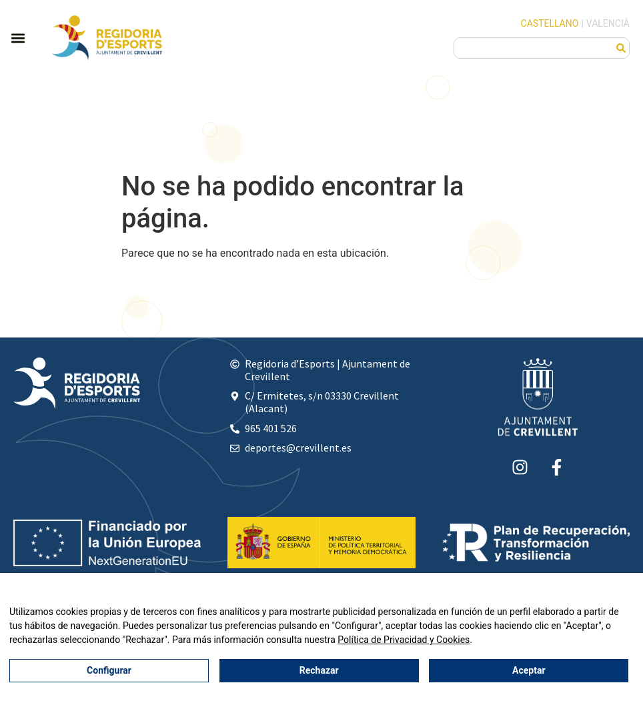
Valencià (608, 23)
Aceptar (529, 671)
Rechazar (319, 671)
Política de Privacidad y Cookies (404, 640)
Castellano (550, 23)
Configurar (109, 671)
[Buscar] (621, 48)
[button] (18, 38)
